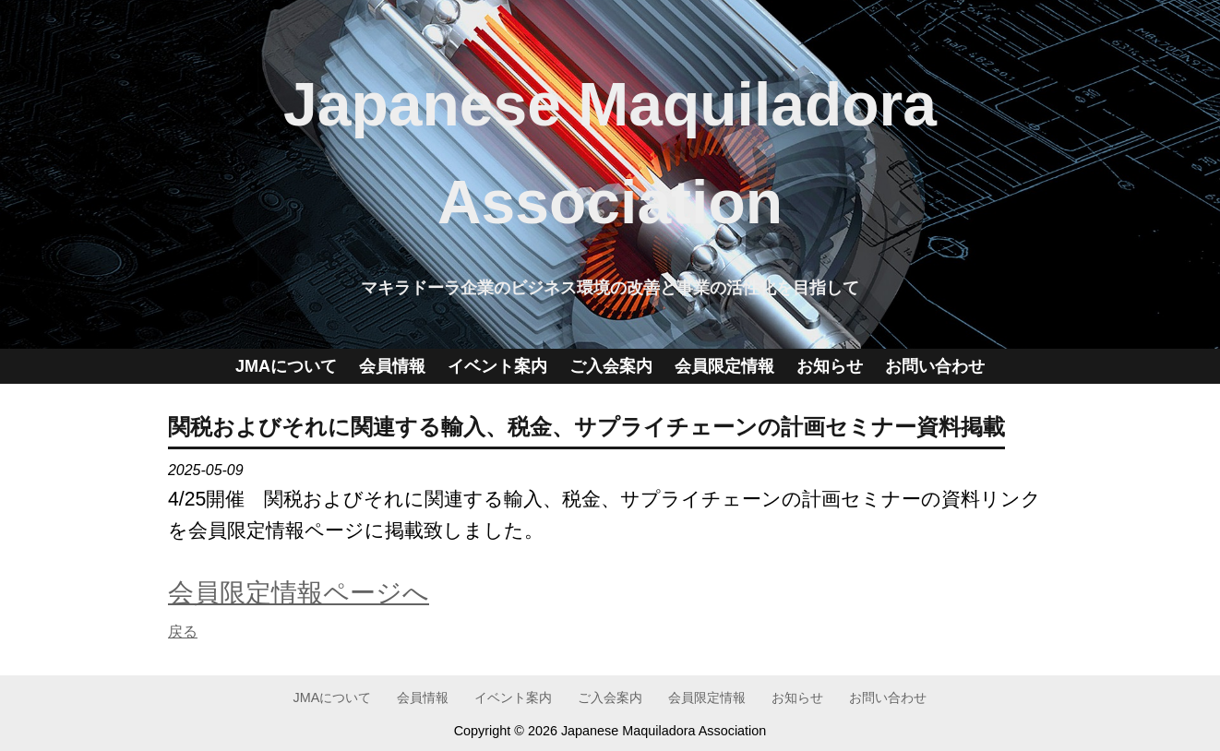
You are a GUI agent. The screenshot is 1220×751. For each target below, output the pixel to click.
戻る (182, 631)
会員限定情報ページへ (298, 592)
